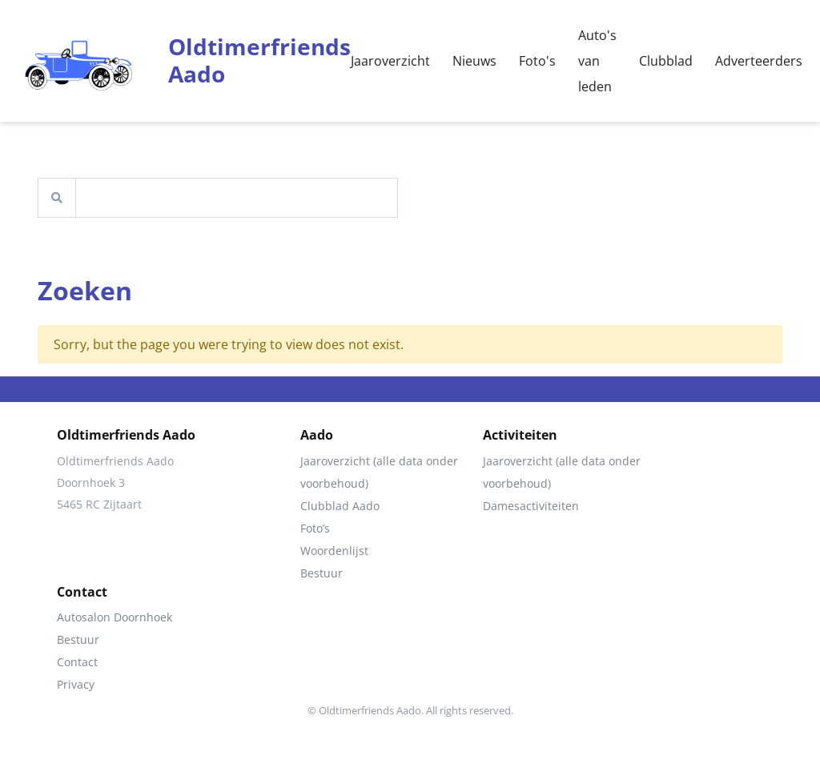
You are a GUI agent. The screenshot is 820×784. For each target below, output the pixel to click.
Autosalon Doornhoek (114, 617)
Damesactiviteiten (531, 505)
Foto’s (315, 528)
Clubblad (666, 61)
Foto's (537, 61)
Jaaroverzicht (390, 61)
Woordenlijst (334, 550)
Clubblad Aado (340, 505)
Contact (77, 661)
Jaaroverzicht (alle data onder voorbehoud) (379, 472)
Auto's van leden (597, 60)
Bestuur (321, 573)
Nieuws (474, 61)
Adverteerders (758, 61)
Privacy (75, 684)
